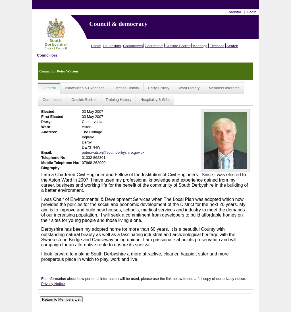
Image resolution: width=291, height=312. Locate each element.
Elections (217, 46)
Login (251, 12)
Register (234, 12)
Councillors (112, 46)
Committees (133, 46)
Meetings (199, 46)
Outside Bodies (177, 46)
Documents (154, 46)
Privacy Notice (53, 284)
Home (96, 46)
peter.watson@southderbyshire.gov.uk (113, 152)
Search (232, 46)
